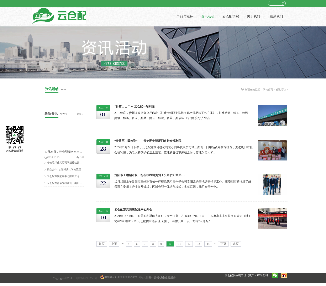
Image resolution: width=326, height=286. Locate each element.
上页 (114, 243)
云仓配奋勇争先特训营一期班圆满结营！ (69, 183)
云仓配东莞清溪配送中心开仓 (133, 209)
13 (198, 243)
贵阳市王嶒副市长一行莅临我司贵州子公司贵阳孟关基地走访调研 (156, 175)
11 (179, 243)
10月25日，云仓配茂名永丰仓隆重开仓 (69, 151)
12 (189, 243)
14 (208, 243)
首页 (102, 243)
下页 (223, 243)
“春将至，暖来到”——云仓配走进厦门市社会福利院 (147, 140)
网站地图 (143, 277)
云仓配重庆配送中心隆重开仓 (63, 176)
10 (170, 243)
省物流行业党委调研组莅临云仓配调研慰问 (70, 162)
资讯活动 (281, 89)
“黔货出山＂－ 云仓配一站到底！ (135, 106)
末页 (236, 243)
